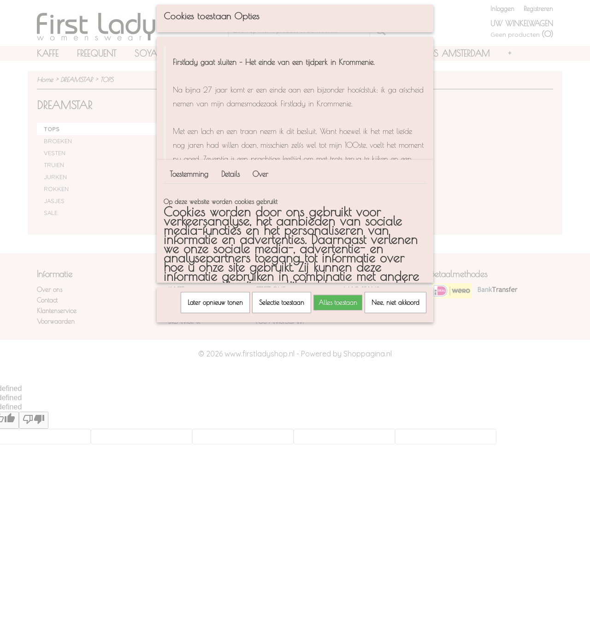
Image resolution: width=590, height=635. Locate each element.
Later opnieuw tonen (215, 302)
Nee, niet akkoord (395, 302)
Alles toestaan (338, 302)
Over (260, 174)
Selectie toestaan (281, 302)
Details (230, 174)
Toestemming (189, 174)
